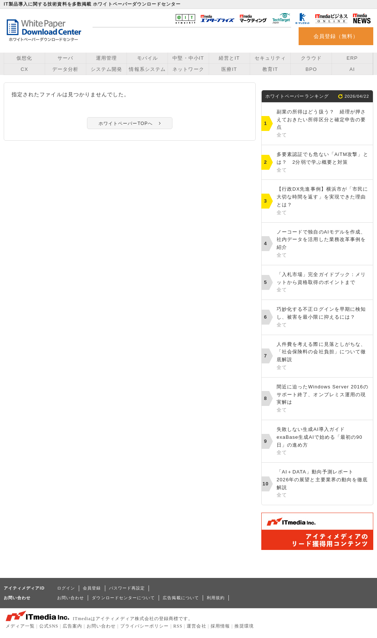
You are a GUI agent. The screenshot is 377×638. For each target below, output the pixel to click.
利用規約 (216, 597)
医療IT (229, 69)
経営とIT (229, 58)
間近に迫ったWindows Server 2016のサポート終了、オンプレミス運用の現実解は (323, 399)
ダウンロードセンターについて (123, 597)
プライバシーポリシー (144, 626)
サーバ (65, 58)
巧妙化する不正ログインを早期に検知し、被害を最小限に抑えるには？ (323, 317)
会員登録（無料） (336, 36)
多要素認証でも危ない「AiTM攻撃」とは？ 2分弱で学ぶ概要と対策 (323, 162)
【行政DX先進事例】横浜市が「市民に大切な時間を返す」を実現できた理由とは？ (323, 201)
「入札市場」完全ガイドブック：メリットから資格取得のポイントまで (323, 283)
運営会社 (196, 626)
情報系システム (147, 69)
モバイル (147, 58)
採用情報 (220, 626)
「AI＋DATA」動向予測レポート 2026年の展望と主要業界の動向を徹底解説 (323, 484)
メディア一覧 (20, 626)
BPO (311, 69)
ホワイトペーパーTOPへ (126, 123)
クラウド (311, 58)
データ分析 (65, 69)
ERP (352, 58)
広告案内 (72, 626)
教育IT (270, 69)
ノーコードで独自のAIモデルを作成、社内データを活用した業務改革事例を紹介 (323, 244)
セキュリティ (270, 58)
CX (24, 69)
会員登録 (92, 588)
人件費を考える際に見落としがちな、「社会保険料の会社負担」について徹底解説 (323, 356)
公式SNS (48, 626)
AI (352, 69)
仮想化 (24, 58)
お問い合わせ (70, 597)
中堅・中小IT (188, 58)
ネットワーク (188, 69)
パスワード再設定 (127, 588)
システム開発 (106, 69)
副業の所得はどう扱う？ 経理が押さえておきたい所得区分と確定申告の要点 (323, 124)
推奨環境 (244, 626)
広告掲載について (181, 597)
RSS (178, 626)
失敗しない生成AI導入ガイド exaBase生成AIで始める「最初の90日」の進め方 (323, 441)
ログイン (66, 588)
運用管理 (106, 58)
